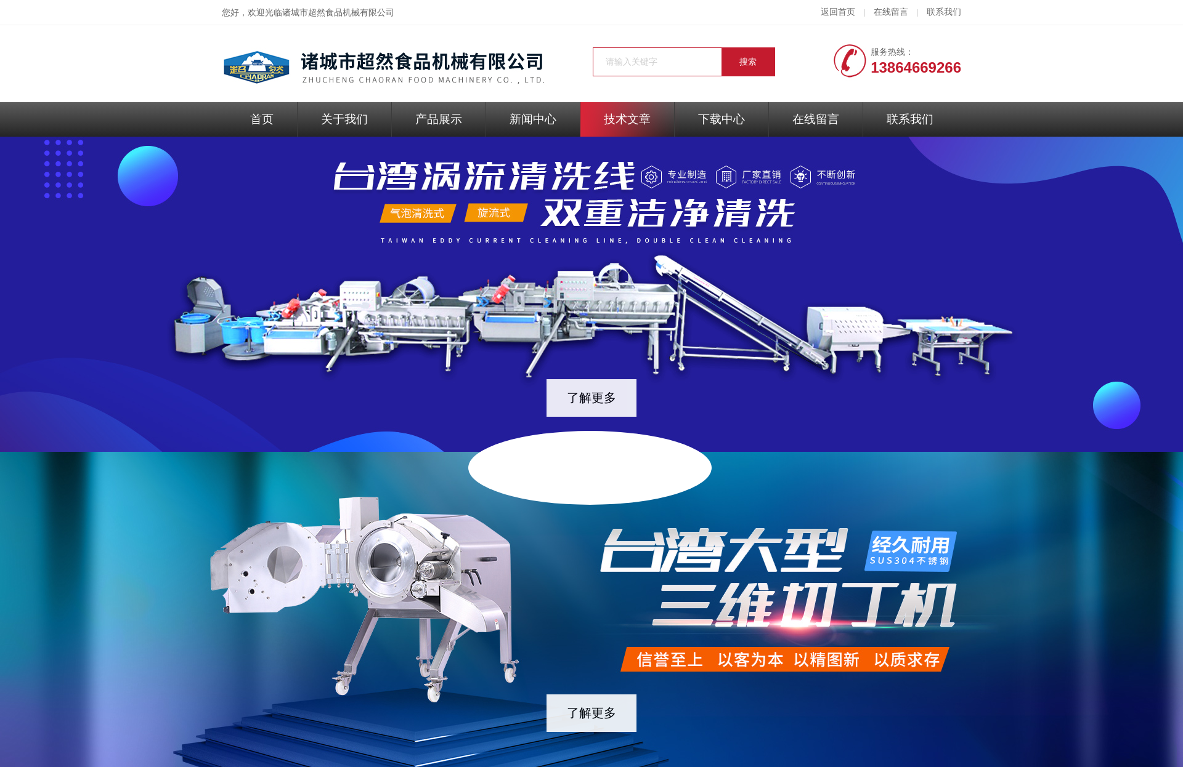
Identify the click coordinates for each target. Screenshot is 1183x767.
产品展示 (438, 119)
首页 (262, 119)
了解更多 (591, 397)
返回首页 (838, 12)
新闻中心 (533, 119)
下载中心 (721, 119)
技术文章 (627, 119)
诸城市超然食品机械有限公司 (338, 12)
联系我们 (944, 12)
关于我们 (344, 119)
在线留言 (891, 12)
